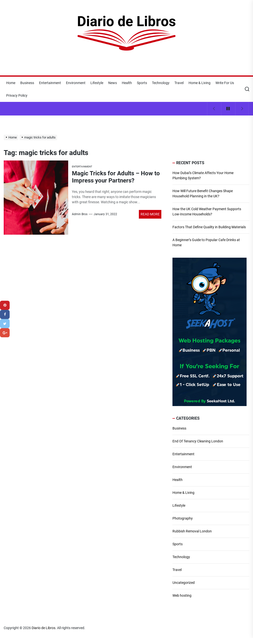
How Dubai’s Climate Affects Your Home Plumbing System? (202, 175)
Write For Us (224, 83)
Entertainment (50, 83)
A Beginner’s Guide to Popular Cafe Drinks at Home (206, 242)
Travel (179, 83)
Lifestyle (96, 83)
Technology (160, 83)
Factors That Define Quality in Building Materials (209, 227)
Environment (75, 83)
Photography (182, 518)
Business (27, 83)
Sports (142, 83)
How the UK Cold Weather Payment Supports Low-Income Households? (206, 211)
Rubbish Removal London (192, 531)
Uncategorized (183, 583)
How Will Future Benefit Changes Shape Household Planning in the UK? (202, 193)
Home (10, 83)
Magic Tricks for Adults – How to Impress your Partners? (116, 177)
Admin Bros (79, 214)
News (112, 83)
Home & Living (200, 83)
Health (127, 83)
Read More (150, 214)
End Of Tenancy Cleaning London (197, 441)
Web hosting (181, 595)
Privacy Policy (16, 95)
